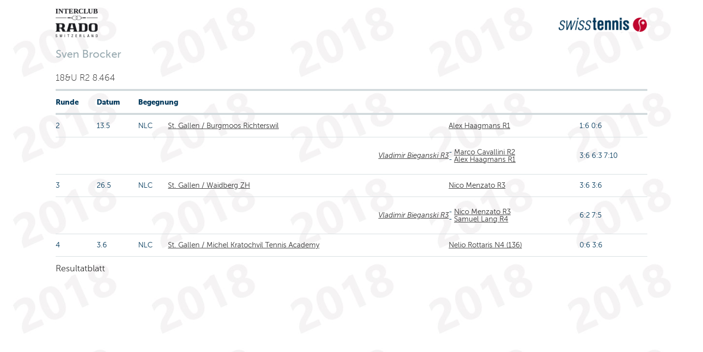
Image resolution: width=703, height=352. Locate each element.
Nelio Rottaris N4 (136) (485, 245)
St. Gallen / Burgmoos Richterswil (223, 126)
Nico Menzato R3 (477, 185)
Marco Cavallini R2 (484, 152)
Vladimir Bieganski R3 (413, 155)
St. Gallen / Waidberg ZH (209, 185)
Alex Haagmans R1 (479, 126)
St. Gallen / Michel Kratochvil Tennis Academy (243, 245)
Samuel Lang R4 (481, 219)
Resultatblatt (80, 268)
